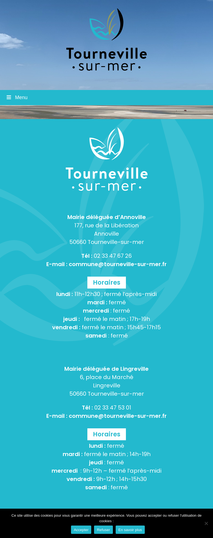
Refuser (103, 530)
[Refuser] (206, 523)
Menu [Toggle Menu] (16, 97)
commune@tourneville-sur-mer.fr (118, 264)
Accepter (81, 530)
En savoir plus (130, 530)
